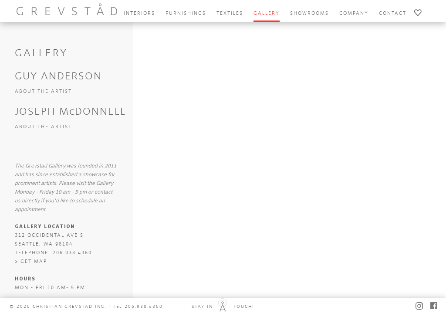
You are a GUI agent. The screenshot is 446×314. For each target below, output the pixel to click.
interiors (139, 13)
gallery (266, 13)
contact (392, 13)
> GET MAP (31, 261)
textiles (229, 13)
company (353, 13)
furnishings (186, 13)
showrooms (309, 13)
